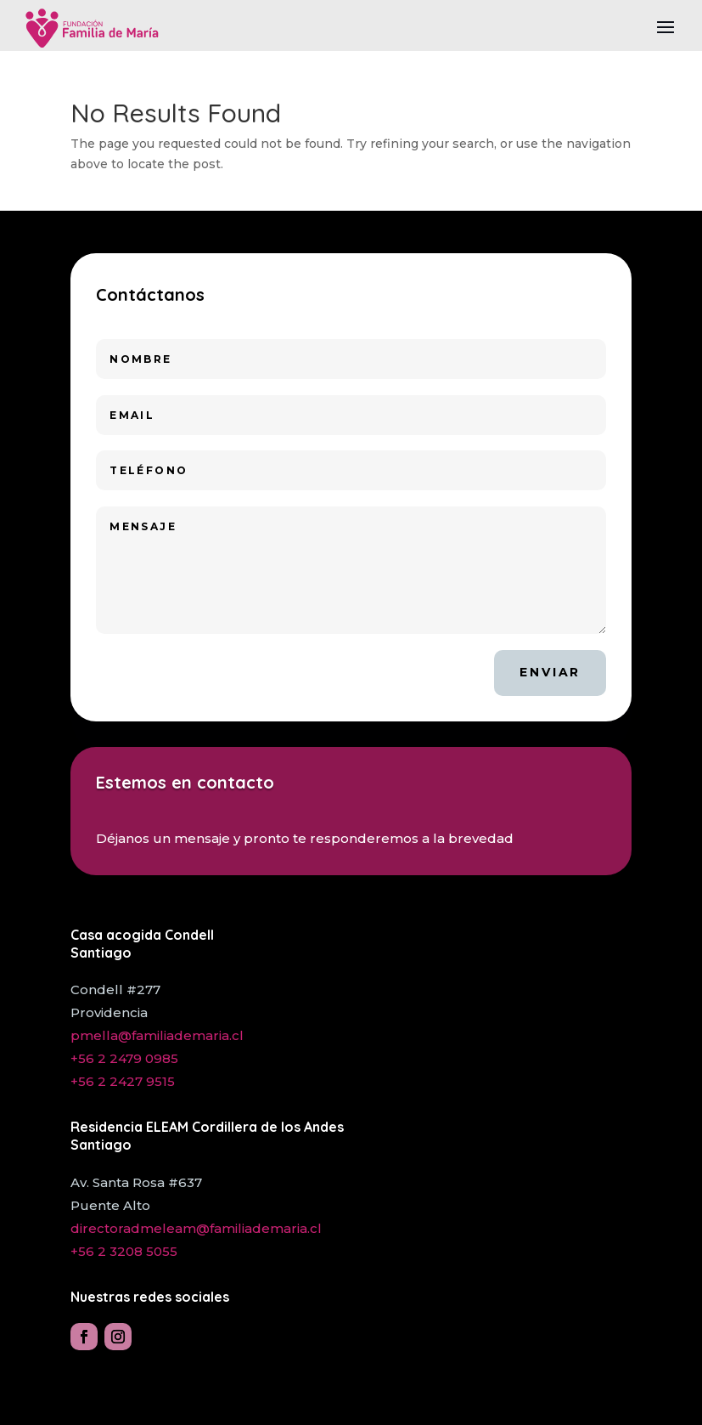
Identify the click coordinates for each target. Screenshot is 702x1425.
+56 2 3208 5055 (123, 1251)
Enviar (550, 672)
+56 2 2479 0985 (124, 1058)
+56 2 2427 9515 (122, 1081)
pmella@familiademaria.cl (157, 1035)
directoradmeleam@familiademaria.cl (196, 1228)
